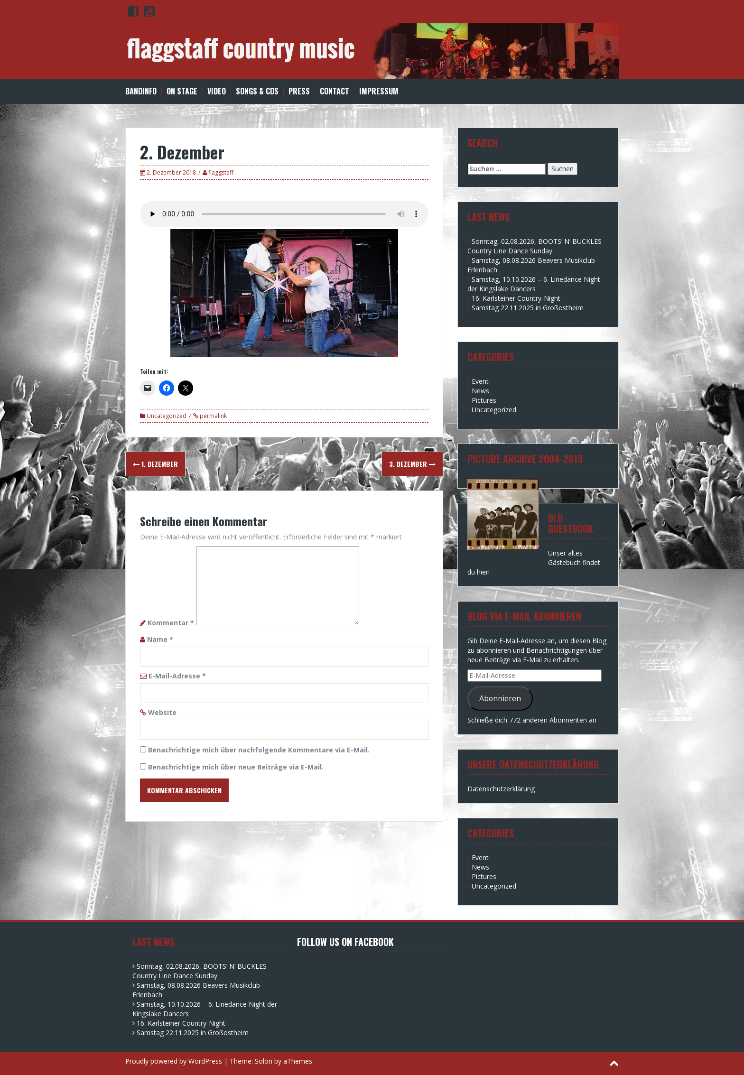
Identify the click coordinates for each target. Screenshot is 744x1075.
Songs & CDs (257, 91)
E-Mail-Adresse (177, 675)
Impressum (379, 91)
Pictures (484, 400)
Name (160, 639)
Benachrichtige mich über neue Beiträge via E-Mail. (236, 766)
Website (162, 712)
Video (216, 91)
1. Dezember (155, 464)
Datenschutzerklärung (501, 788)
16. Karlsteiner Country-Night (516, 298)
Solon (263, 1061)
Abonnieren (500, 698)
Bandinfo (141, 91)
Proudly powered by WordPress (173, 1061)
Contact (334, 91)
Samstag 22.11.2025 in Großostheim (528, 307)
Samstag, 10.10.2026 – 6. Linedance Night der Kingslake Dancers (533, 284)
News (480, 390)
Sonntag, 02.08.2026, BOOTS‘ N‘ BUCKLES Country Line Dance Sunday (534, 246)
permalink (212, 416)
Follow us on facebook (345, 942)
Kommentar (171, 622)
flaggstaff (220, 172)
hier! (483, 571)
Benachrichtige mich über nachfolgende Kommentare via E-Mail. (259, 749)
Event (480, 381)
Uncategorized (166, 416)
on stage (182, 91)
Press (299, 91)
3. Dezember (412, 464)
